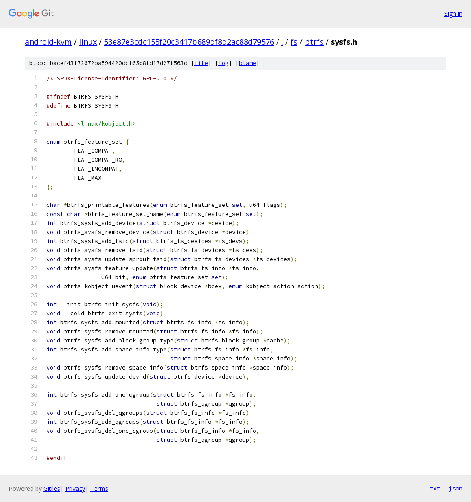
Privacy (75, 488)
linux (88, 42)
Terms (99, 488)
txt (435, 488)
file (201, 63)
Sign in (453, 13)
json (455, 488)
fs (294, 42)
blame (247, 63)
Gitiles (51, 488)
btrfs (314, 42)
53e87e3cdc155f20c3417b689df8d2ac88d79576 (189, 42)
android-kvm (48, 42)
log (223, 63)
